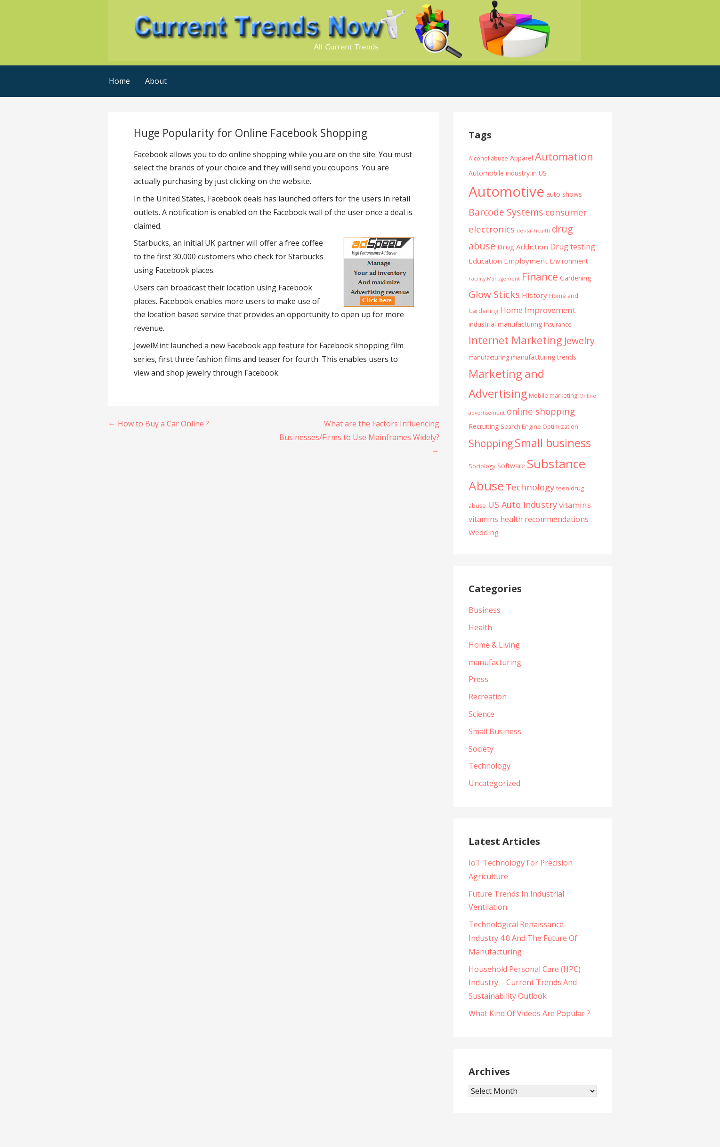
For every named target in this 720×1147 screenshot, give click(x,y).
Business (485, 610)
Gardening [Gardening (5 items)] (575, 277)
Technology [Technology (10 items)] (530, 487)
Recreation (488, 696)
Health (480, 627)
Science (481, 714)
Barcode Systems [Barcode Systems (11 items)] (506, 212)
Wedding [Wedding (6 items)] (484, 532)
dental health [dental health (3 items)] (533, 230)
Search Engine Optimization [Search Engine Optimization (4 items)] (539, 427)
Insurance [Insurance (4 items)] (558, 325)
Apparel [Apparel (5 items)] (521, 157)
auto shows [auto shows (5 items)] (564, 194)
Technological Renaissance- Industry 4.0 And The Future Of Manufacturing (523, 938)
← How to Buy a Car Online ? (158, 423)
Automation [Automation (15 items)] (564, 156)
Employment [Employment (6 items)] (526, 260)
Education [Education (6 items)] (485, 260)
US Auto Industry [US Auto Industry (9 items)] (522, 504)
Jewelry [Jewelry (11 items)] (579, 340)
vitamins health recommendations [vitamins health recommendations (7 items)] (529, 519)
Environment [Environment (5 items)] (569, 261)
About (156, 81)
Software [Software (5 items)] (511, 465)
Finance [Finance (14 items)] (540, 276)
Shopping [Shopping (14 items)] (491, 443)
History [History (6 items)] (534, 295)
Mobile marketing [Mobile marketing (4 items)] (553, 396)
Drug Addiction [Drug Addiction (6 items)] (522, 246)
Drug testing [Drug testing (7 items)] (572, 246)
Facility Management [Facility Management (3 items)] (494, 278)
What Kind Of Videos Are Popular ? (529, 1013)
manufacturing (495, 662)
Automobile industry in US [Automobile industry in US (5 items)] (508, 172)
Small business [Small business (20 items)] (553, 442)
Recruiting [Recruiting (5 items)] (484, 426)
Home (119, 81)
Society (481, 749)
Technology (489, 766)
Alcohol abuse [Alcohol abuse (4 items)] (488, 158)
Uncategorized (494, 783)
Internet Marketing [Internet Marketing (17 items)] (515, 340)
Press (478, 679)
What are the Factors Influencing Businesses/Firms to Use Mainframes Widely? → (359, 437)
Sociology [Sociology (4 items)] (482, 466)
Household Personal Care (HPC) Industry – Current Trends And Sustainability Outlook (525, 983)
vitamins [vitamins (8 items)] (575, 504)
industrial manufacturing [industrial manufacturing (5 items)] (505, 324)
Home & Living (494, 645)
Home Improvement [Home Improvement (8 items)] (537, 310)
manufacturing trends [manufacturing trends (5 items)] (543, 357)
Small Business (495, 731)
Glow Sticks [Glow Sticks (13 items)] (494, 294)
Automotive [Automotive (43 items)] (506, 191)
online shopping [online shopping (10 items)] (541, 411)
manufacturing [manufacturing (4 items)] (489, 357)
